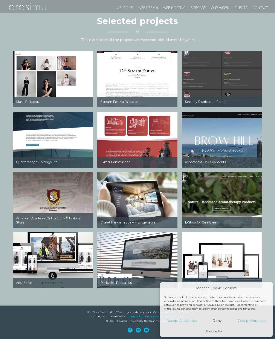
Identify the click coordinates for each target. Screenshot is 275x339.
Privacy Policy (154, 316)
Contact (260, 8)
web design (148, 8)
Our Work (220, 8)
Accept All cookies (182, 321)
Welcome (124, 8)
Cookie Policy (135, 316)
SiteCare (198, 8)
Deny (217, 321)
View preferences (251, 321)
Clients (240, 8)
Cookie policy (214, 331)
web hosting (174, 8)
